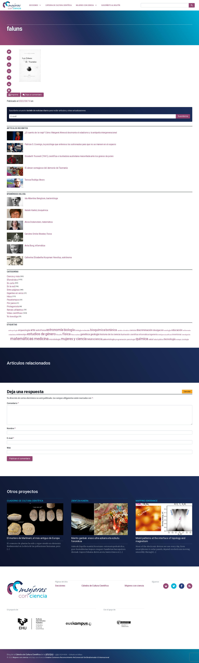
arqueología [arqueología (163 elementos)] (24, 330)
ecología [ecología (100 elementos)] (167, 330)
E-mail (10, 438)
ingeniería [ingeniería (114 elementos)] (153, 334)
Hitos (9, 296)
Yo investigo (12, 316)
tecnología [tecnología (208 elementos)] (169, 339)
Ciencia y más (13, 276)
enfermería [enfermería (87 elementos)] (187, 330)
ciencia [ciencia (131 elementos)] (133, 330)
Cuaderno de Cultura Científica (25, 500)
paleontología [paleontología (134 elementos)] (109, 339)
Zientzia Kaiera (79, 500)
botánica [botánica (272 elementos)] (111, 330)
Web (9, 448)
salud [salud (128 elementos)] (151, 339)
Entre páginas (13, 289)
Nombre (11, 428)
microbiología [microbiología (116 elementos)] (54, 339)
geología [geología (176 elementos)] (94, 334)
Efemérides (12, 280)
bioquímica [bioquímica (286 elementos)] (97, 330)
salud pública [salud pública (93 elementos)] (158, 339)
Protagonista (13, 306)
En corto (10, 283)
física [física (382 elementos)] (66, 334)
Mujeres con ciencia (134, 585)
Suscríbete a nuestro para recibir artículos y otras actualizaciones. (47, 110)
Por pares (11, 303)
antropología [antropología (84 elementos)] (13, 330)
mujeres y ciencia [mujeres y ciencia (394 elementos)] (74, 339)
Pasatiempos (13, 299)
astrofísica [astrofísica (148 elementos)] (41, 330)
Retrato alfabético (15, 309)
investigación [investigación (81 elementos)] (186, 335)
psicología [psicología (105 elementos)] (131, 339)
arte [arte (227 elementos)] (33, 330)
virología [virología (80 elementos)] (178, 339)
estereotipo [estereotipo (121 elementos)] (21, 334)
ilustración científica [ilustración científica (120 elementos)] (129, 334)
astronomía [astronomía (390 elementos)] (54, 330)
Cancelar (187, 392)
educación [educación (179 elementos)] (176, 330)
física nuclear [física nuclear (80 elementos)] (75, 335)
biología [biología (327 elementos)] (69, 330)
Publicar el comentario (19, 458)
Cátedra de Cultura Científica (95, 585)
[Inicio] (12, 5)
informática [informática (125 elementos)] (144, 334)
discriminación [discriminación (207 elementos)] (144, 330)
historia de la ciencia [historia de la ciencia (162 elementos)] (110, 334)
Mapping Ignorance (147, 500)
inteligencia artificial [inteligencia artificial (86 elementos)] (165, 335)
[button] (9, 51)
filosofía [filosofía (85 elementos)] (59, 335)
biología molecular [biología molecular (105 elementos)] (82, 330)
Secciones (60, 585)
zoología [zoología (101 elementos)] (185, 339)
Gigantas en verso (15, 293)
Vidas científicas (15, 313)
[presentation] (99, 135)
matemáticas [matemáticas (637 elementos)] (22, 338)
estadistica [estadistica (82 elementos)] (12, 335)
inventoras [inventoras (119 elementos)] (176, 334)
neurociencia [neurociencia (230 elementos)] (94, 339)
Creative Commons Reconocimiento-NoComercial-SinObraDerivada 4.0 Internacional (77, 657)
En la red (11, 286)
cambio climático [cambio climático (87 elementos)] (123, 330)
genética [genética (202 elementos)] (85, 334)
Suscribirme (183, 116)
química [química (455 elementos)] (142, 339)
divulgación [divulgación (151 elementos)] (158, 330)
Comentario (13, 403)
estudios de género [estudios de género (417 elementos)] (41, 334)
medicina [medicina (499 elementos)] (41, 339)
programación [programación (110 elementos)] (120, 339)
